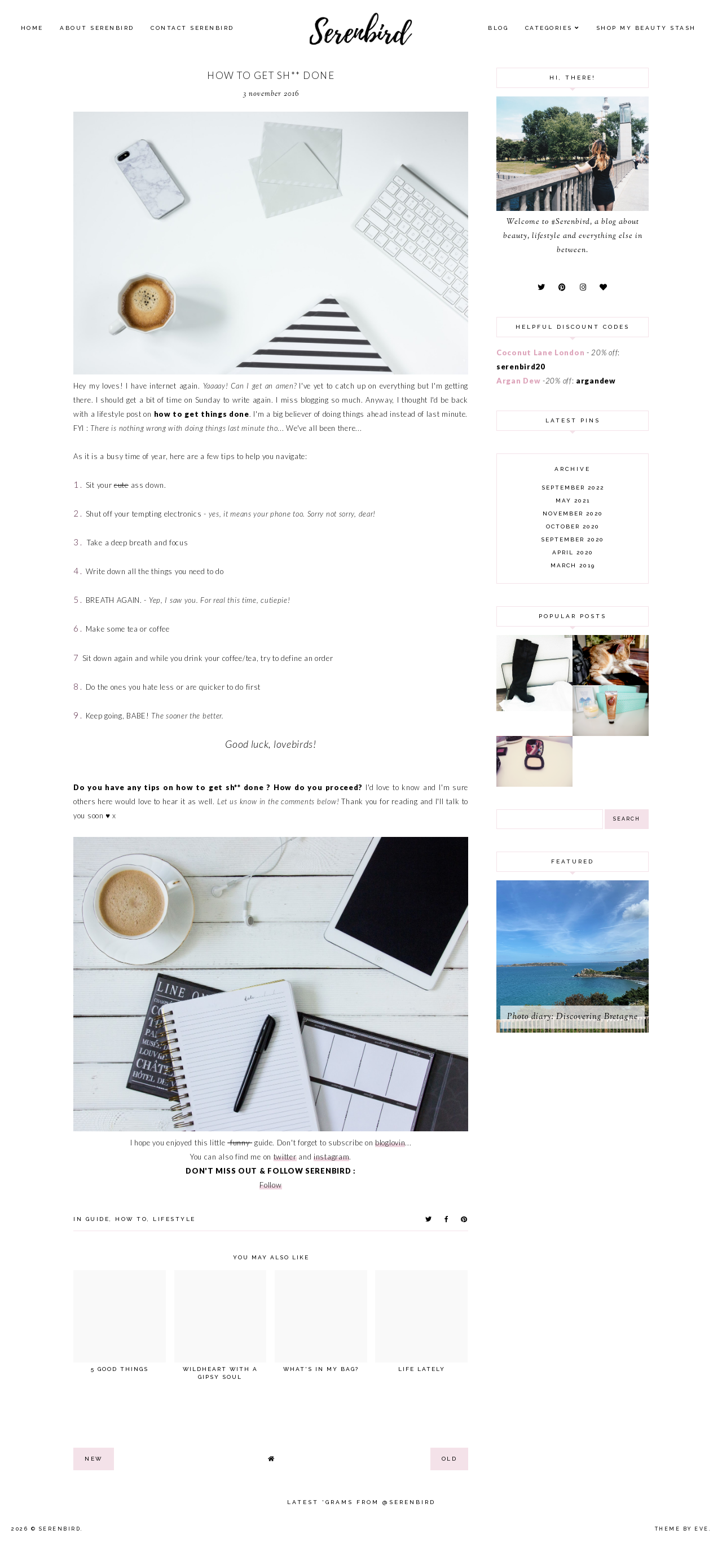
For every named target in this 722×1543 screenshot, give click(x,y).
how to (131, 1219)
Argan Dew (518, 380)
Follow (270, 1184)
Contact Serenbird (192, 28)
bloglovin (390, 1142)
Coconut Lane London (540, 352)
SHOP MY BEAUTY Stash (646, 28)
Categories (549, 28)
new (94, 1459)
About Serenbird (97, 28)
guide (98, 1219)
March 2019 (573, 565)
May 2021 (573, 500)
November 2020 (573, 513)
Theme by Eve (682, 1529)
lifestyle (174, 1219)
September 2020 (572, 539)
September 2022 (573, 487)
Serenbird (60, 1529)
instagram (331, 1156)
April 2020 (572, 552)
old (449, 1459)
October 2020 (573, 526)
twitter (285, 1156)
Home (32, 28)
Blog (498, 28)
